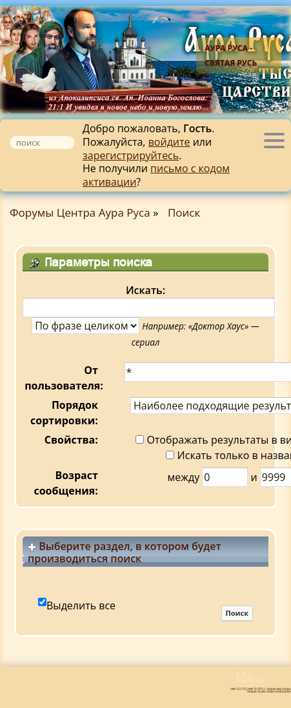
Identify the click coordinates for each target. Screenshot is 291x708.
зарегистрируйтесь (131, 155)
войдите (169, 142)
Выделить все (80, 605)
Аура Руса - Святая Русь (231, 55)
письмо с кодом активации (156, 175)
